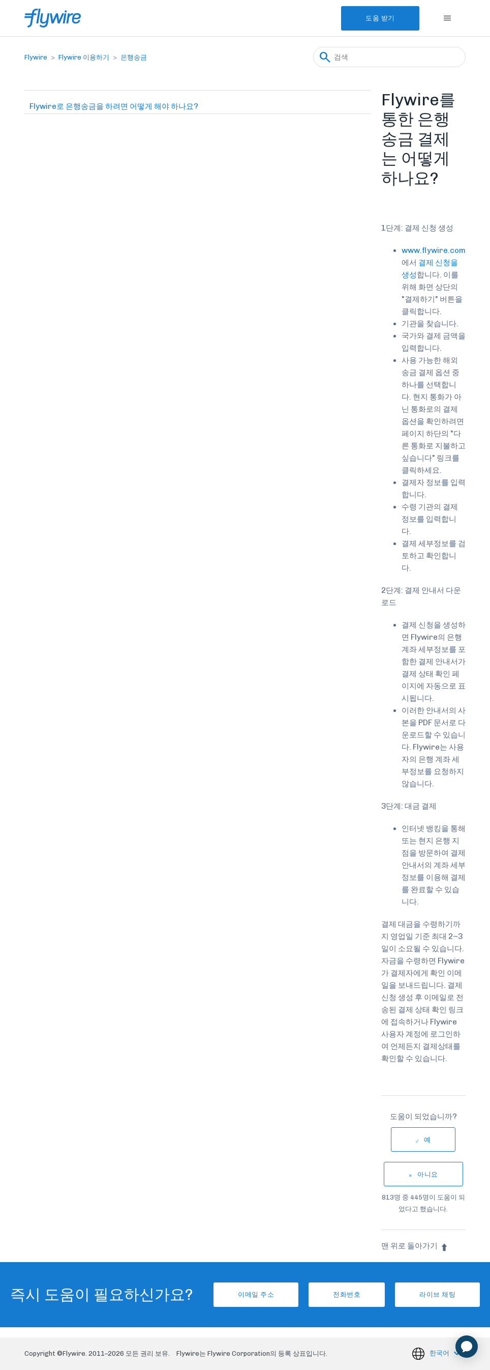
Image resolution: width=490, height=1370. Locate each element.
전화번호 (346, 1294)
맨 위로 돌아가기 (414, 1245)
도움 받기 (380, 18)
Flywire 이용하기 (83, 57)
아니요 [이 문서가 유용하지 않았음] (427, 1174)
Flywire (35, 57)
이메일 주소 (256, 1294)
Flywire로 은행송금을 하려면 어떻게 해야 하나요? (113, 106)
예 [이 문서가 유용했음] (427, 1140)
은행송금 (133, 57)
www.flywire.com (434, 250)
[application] (466, 1346)
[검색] (389, 57)
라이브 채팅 (437, 1294)
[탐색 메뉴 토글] (448, 18)
